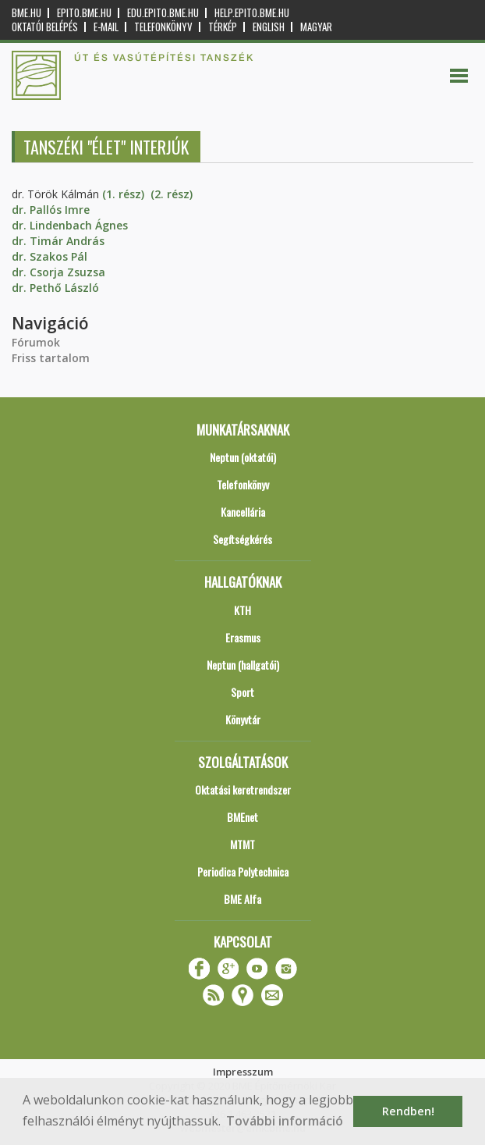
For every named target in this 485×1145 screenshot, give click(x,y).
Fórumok (36, 342)
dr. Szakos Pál (49, 256)
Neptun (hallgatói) (243, 664)
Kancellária (243, 511)
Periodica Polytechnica (243, 871)
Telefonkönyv (163, 27)
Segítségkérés (242, 539)
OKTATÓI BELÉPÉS (45, 27)
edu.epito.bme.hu (163, 13)
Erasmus (242, 637)
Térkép (222, 27)
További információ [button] (284, 1120)
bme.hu (26, 13)
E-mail (106, 27)
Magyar (316, 27)
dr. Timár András (58, 240)
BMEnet (242, 817)
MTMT (242, 844)
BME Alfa (242, 899)
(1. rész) (123, 194)
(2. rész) (171, 194)
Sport (242, 692)
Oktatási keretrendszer (243, 789)
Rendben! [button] (408, 1111)
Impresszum (243, 1072)
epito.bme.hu (84, 13)
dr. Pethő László (55, 287)
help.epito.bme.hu (251, 13)
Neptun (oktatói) (243, 457)
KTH (242, 610)
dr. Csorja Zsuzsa (58, 272)
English (269, 27)
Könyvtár (242, 719)
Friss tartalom (51, 357)
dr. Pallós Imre (51, 209)
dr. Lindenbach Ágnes (70, 225)
